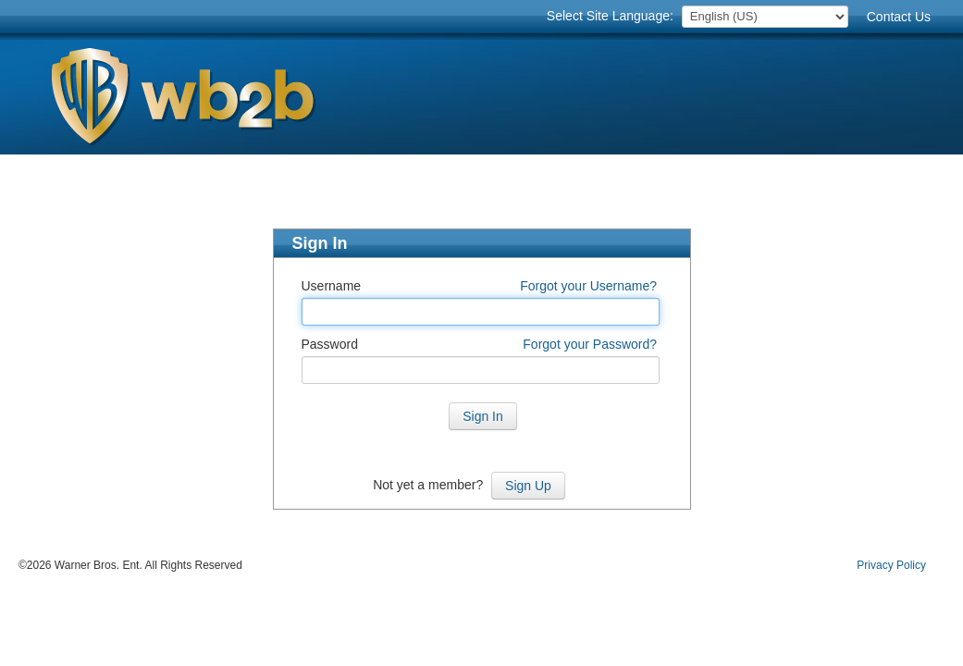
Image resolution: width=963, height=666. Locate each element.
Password (330, 344)
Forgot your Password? (590, 344)
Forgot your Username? (588, 285)
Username (332, 285)
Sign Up (528, 485)
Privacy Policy (891, 565)
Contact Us (899, 16)
